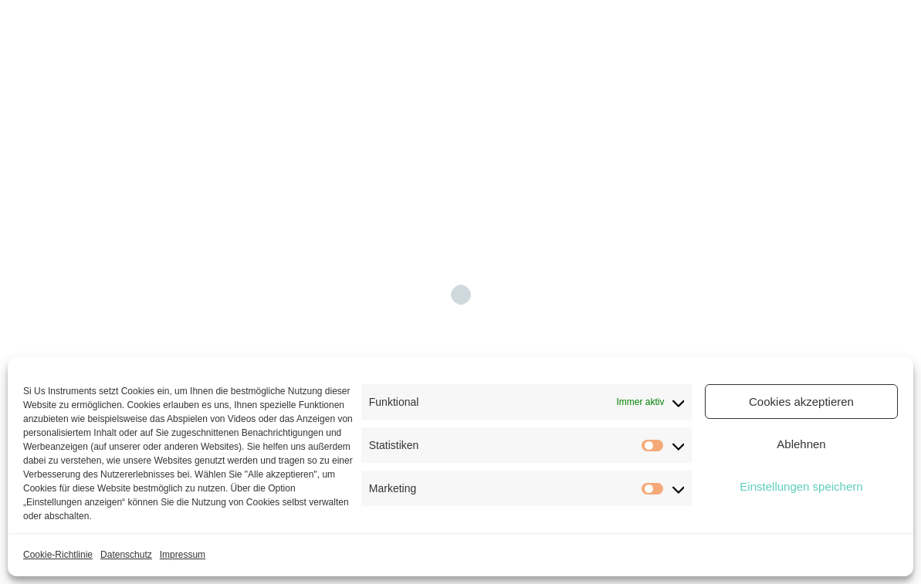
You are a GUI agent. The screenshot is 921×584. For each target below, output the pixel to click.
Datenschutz (126, 554)
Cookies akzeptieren (801, 401)
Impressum (182, 554)
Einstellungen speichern (801, 486)
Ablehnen (801, 444)
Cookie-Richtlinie (58, 554)
